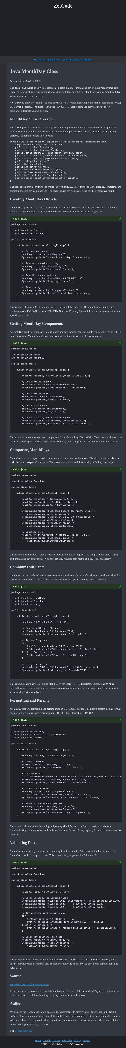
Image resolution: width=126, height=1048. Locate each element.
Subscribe (86, 59)
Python (51, 59)
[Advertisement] (63, 33)
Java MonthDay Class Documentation (29, 984)
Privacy (78, 1040)
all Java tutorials (23, 1030)
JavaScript (74, 59)
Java (64, 59)
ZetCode (63, 6)
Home (38, 1040)
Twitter (47, 1040)
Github (56, 1040)
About (86, 1040)
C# (58, 59)
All (35, 59)
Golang (42, 59)
